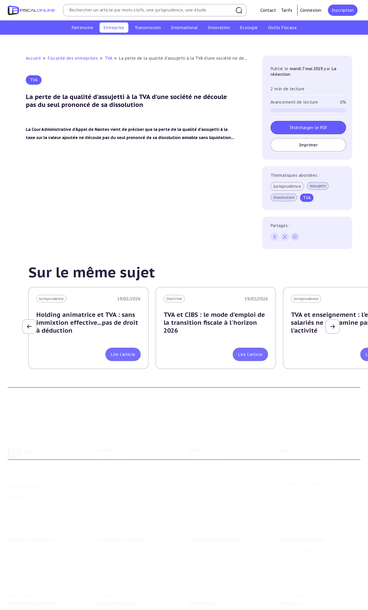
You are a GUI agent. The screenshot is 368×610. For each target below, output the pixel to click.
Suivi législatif (201, 604)
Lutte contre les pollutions (122, 589)
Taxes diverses (239, 42)
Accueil (33, 58)
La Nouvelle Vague (42, 473)
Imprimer (308, 144)
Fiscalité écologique (118, 578)
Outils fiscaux (201, 578)
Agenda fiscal (199, 596)
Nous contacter (112, 461)
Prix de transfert (293, 564)
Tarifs (286, 10)
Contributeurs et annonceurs (124, 453)
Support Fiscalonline (116, 445)
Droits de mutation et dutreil (214, 533)
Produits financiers (24, 564)
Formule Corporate (205, 453)
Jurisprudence (287, 186)
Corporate (301, 42)
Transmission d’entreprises (214, 507)
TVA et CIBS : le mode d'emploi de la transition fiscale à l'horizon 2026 (214, 322)
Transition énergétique (118, 604)
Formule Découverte (206, 437)
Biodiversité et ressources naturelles (130, 596)
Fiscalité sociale (272, 42)
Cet (167, 42)
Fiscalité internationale (302, 507)
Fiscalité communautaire (300, 533)
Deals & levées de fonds (299, 596)
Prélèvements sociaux (27, 557)
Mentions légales (293, 453)
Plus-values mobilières (208, 526)
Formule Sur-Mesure (206, 461)
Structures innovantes (28, 596)
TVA (109, 58)
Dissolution (283, 197)
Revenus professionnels (125, 42)
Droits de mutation (25, 541)
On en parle (290, 578)
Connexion (310, 10)
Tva (155, 42)
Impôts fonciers (22, 549)
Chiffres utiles (201, 589)
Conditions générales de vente (305, 445)
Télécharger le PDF (308, 127)
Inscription (343, 10)
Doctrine (174, 298)
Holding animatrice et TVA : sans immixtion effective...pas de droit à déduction (87, 322)
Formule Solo (200, 445)
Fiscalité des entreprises (73, 58)
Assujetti (318, 186)
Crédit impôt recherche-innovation (38, 589)
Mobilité (285, 557)
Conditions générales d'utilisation (308, 437)
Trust (283, 549)
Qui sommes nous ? (115, 437)
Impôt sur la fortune (26, 533)
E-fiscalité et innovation (32, 578)
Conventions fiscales (296, 518)
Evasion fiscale (291, 541)
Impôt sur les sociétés (77, 42)
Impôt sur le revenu (25, 518)
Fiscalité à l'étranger (296, 526)
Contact (268, 10)
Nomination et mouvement (302, 589)
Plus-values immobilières (30, 526)
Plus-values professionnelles (214, 518)
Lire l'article (123, 354)
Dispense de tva (202, 541)
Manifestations (291, 604)
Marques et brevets (25, 604)
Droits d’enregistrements (198, 42)
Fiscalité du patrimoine (31, 507)
